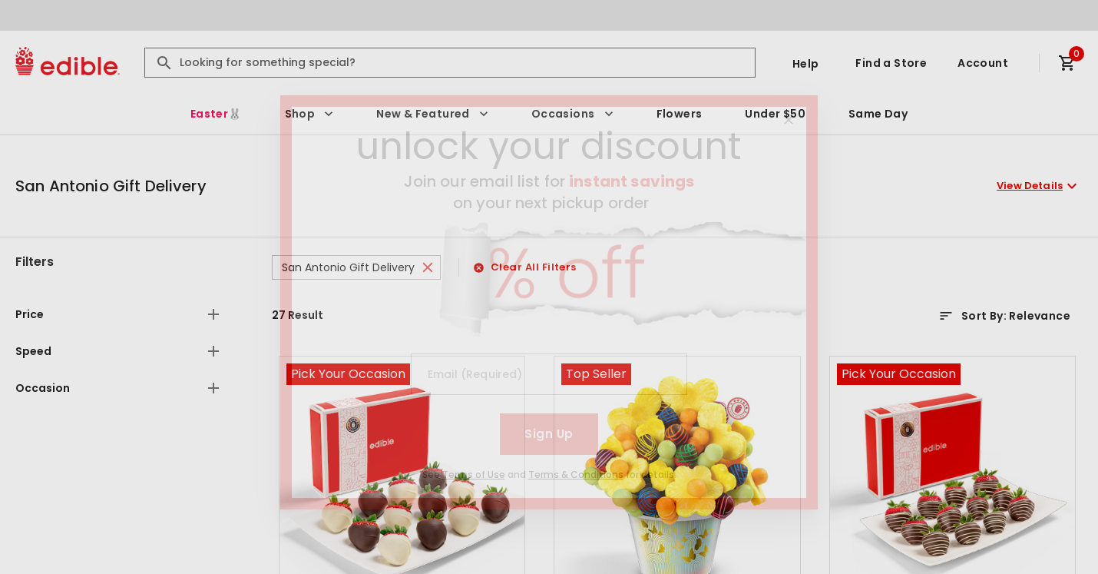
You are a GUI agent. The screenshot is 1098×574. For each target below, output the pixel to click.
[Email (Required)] (549, 374)
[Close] (788, 120)
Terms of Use (473, 474)
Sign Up (548, 434)
